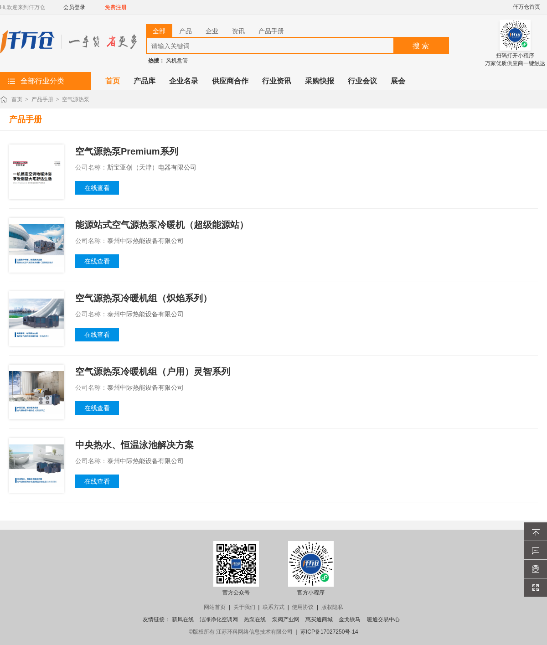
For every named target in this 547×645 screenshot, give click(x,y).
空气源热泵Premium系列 (126, 151)
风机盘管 (177, 60)
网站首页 (215, 607)
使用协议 (303, 607)
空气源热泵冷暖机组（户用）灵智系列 (152, 371)
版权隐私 (332, 607)
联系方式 (273, 607)
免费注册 (116, 7)
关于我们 (244, 607)
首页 (16, 99)
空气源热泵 (75, 99)
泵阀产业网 (285, 619)
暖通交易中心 (383, 619)
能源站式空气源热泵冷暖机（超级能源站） (161, 225)
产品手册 (42, 99)
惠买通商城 (319, 619)
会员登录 (74, 7)
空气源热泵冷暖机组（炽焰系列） (143, 298)
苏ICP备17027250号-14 (329, 632)
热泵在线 (255, 619)
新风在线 (183, 619)
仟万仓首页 (526, 7)
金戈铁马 (350, 619)
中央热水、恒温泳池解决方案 (134, 445)
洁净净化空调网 (219, 619)
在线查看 (97, 187)
